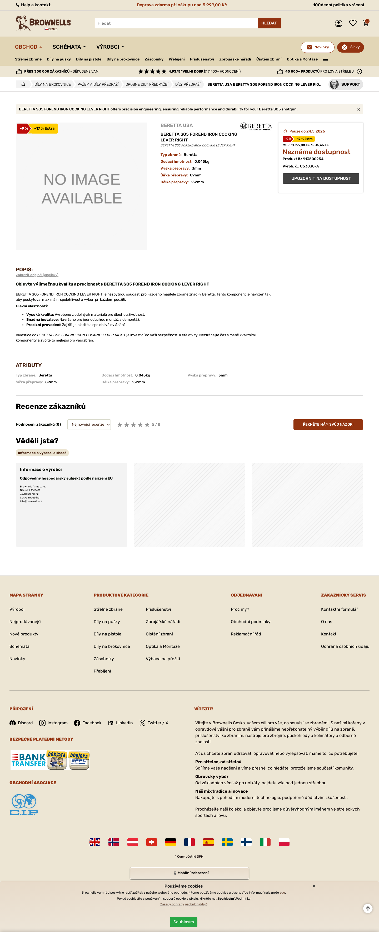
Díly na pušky (59, 59)
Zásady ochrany (172, 904)
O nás (326, 621)
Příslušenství (202, 59)
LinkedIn (120, 723)
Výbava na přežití (163, 658)
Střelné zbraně (28, 59)
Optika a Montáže (302, 59)
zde (282, 892)
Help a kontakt (33, 4)
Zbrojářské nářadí (235, 59)
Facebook (87, 723)
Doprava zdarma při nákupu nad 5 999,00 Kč (182, 4)
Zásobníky (154, 59)
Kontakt (328, 633)
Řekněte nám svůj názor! (328, 424)
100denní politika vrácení (338, 4)
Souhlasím (183, 921)
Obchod (26, 47)
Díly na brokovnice (123, 59)
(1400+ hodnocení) (205, 71)
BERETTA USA (177, 125)
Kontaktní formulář (339, 609)
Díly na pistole (88, 59)
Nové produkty (23, 633)
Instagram (53, 723)
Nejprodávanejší (25, 621)
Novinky (17, 658)
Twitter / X (153, 723)
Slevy (355, 47)
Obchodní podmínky (251, 621)
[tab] (42, 452)
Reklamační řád (246, 633)
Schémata (67, 47)
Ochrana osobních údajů (345, 646)
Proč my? (240, 609)
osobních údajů (196, 904)
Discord (21, 722)
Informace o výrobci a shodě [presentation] (42, 453)
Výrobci (107, 47)
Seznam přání (354, 23)
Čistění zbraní (269, 59)
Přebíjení (177, 59)
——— (325, 59)
